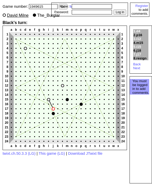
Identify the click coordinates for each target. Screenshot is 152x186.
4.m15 (138, 43)
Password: (61, 12)
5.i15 (137, 47)
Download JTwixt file (85, 153)
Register (141, 6)
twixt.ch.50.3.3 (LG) (19, 153)
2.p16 (137, 35)
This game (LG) (51, 153)
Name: (64, 6)
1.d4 (136, 31)
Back (137, 64)
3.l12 (137, 39)
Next (136, 68)
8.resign (140, 58)
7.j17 (137, 54)
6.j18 (137, 50)
